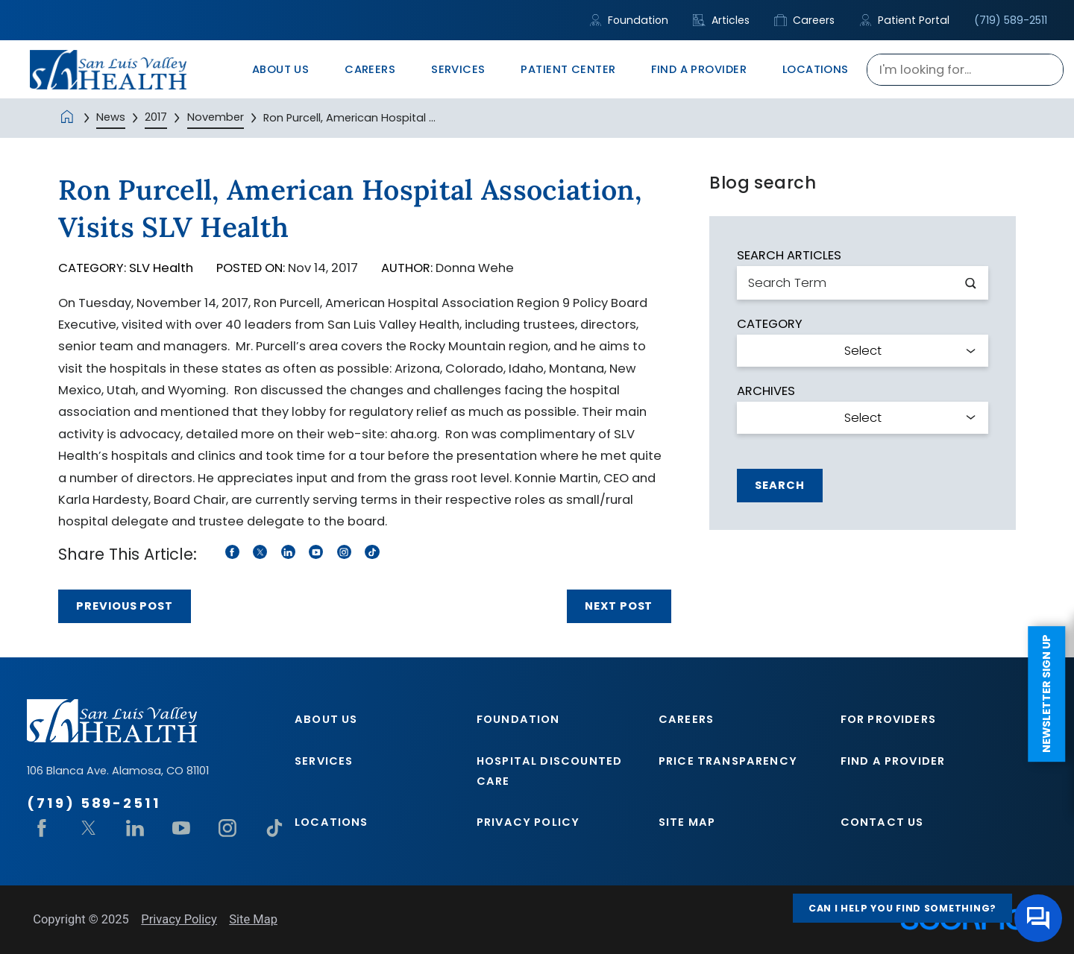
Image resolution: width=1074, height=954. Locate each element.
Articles (721, 20)
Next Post (619, 605)
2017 (156, 117)
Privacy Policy (528, 822)
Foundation (628, 20)
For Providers (888, 719)
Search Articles (789, 256)
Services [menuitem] (458, 69)
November (215, 117)
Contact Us (882, 822)
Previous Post (124, 605)
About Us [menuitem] (281, 69)
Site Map (687, 822)
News (110, 117)
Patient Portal (904, 20)
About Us (326, 719)
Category (770, 324)
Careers (804, 20)
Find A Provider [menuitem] (699, 69)
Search (779, 485)
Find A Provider (893, 761)
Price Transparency (728, 761)
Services (324, 761)
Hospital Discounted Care (549, 771)
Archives (766, 391)
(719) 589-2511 (1010, 20)
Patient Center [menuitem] (568, 69)
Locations (331, 822)
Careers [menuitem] (370, 69)
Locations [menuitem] (815, 69)
